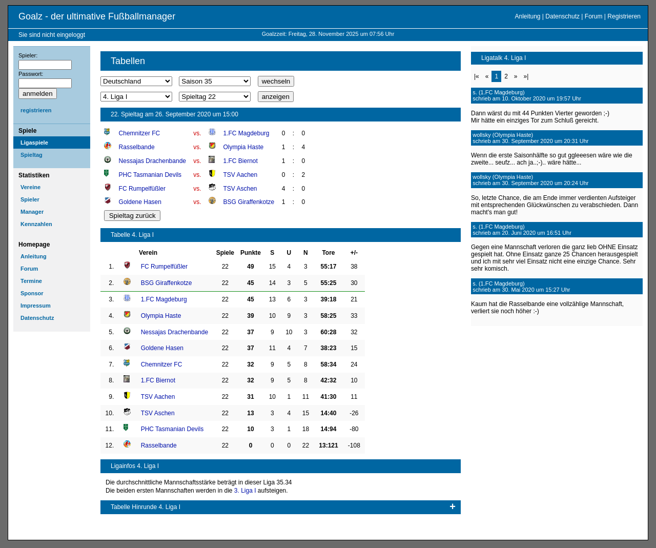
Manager (32, 212)
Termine (31, 281)
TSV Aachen (240, 174)
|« (476, 76)
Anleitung (527, 16)
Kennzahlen (36, 224)
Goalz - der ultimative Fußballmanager (96, 16)
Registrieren (624, 16)
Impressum (35, 305)
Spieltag (31, 155)
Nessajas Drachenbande (152, 161)
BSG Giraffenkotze (248, 202)
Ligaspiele (34, 142)
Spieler (29, 199)
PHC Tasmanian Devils (150, 174)
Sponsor (32, 293)
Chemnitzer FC (139, 133)
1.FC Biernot (240, 161)
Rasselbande (137, 147)
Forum (594, 16)
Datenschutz (562, 16)
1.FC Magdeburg (246, 133)
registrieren (36, 110)
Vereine (30, 187)
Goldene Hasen (140, 202)
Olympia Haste (243, 147)
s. (475, 92)
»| (526, 76)
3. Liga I (245, 490)
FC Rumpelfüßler (142, 188)
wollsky (481, 135)
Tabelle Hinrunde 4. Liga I (145, 507)
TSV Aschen (240, 188)
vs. (197, 133)
